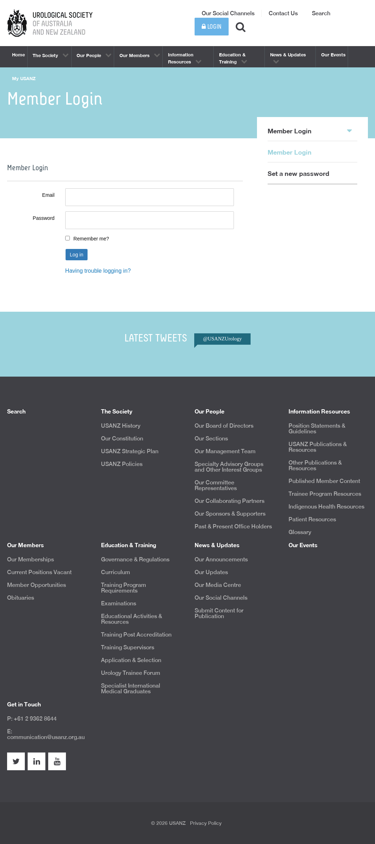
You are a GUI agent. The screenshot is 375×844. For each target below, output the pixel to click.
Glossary (300, 532)
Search (321, 13)
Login (212, 26)
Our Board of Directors (224, 425)
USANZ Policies (121, 464)
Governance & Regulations (135, 559)
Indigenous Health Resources (326, 506)
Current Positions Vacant (39, 572)
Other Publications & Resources (315, 465)
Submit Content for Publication (219, 613)
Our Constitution (122, 438)
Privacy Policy (206, 823)
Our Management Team (225, 451)
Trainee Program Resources (325, 493)
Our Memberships (30, 559)
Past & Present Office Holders (233, 526)
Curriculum (115, 572)
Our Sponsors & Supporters (230, 513)
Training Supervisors (127, 647)
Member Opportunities (36, 585)
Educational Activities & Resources (131, 619)
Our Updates (211, 572)
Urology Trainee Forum (130, 673)
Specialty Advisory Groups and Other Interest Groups (229, 467)
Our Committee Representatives (216, 485)
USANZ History (120, 425)
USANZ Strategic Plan (129, 451)
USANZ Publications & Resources (318, 447)
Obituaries (20, 597)
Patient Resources (312, 519)
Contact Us (283, 13)
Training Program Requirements (123, 588)
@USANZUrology (222, 339)
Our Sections (211, 438)
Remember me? (91, 238)
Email (48, 195)
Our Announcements (221, 559)
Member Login (310, 130)
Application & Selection (131, 660)
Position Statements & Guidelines (317, 428)
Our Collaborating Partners (229, 501)
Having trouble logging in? (98, 271)
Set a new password (298, 173)
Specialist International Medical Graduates (130, 688)
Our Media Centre (218, 585)
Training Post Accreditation (136, 634)
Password (43, 218)
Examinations (118, 603)
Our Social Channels (228, 13)
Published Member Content (324, 481)
